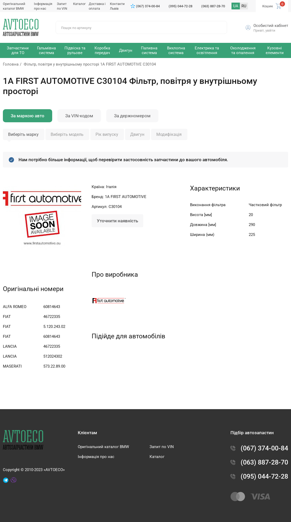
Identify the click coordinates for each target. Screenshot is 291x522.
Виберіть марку (23, 134)
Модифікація (169, 134)
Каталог (79, 4)
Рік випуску (107, 134)
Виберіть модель (67, 134)
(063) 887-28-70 (213, 6)
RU (243, 6)
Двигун (137, 134)
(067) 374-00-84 (148, 6)
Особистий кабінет (270, 25)
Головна (11, 64)
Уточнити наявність (117, 220)
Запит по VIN (162, 446)
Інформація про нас (96, 456)
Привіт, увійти (264, 30)
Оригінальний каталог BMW (103, 446)
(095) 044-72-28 (180, 6)
